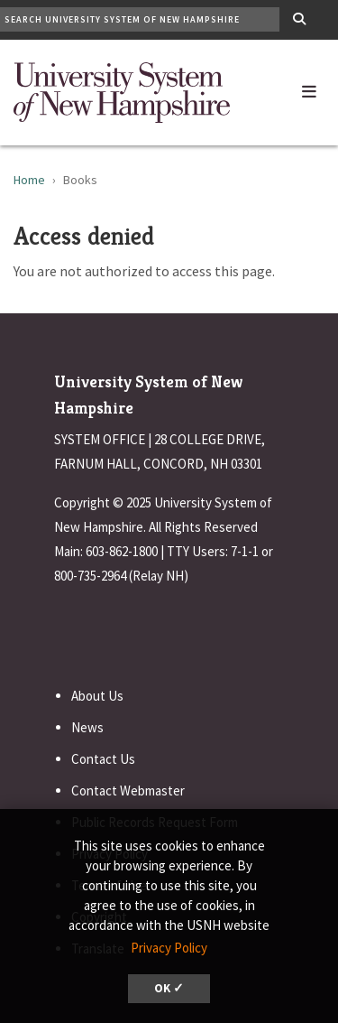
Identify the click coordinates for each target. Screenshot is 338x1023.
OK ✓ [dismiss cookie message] (169, 988)
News (87, 727)
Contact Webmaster (128, 790)
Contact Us (103, 758)
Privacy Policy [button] (169, 947)
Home (29, 180)
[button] (309, 87)
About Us (97, 695)
